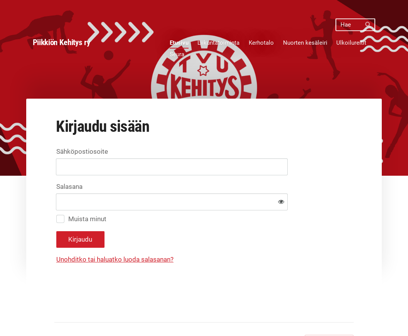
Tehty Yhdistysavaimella (329, 315)
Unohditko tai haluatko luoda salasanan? (195, 235)
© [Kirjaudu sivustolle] (57, 315)
